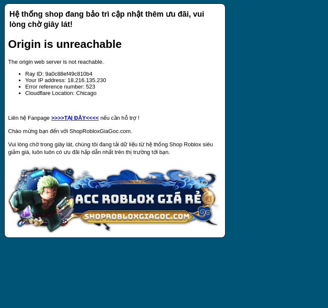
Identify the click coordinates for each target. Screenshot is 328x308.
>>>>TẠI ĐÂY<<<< (75, 118)
